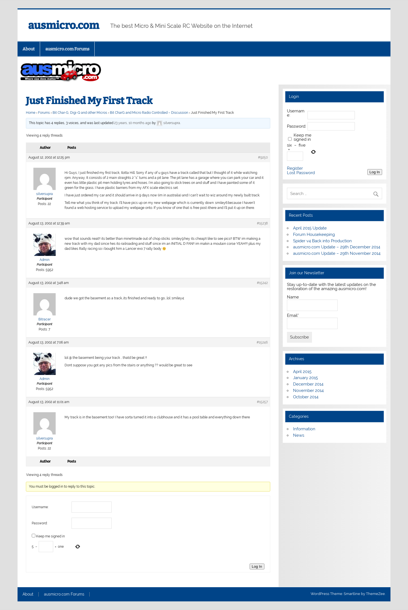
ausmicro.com (63, 25)
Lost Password (301, 173)
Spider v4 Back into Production (322, 240)
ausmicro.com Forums (67, 48)
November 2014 (308, 390)
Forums (44, 113)
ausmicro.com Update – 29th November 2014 (336, 253)
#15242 (262, 283)
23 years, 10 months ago (132, 123)
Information (304, 428)
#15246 (262, 342)
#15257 (262, 402)
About (29, 48)
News (298, 435)
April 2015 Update (310, 228)
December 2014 (308, 384)
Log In (257, 566)
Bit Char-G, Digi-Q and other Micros (80, 113)
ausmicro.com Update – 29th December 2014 (336, 247)
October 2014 (305, 396)
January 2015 (305, 377)
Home (30, 113)
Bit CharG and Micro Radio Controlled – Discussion (149, 113)
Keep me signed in (50, 536)
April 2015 (302, 371)
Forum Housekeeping (314, 234)
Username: (40, 507)
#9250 (263, 157)
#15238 (262, 223)
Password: (39, 523)
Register (295, 168)
